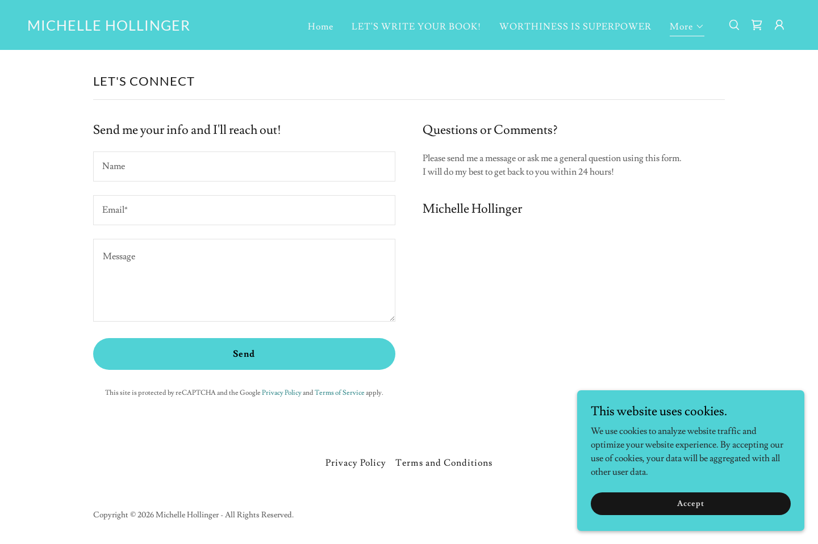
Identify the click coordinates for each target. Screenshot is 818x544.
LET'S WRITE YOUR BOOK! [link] (416, 26)
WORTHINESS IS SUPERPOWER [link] (575, 26)
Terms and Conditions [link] (443, 463)
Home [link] (320, 26)
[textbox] (244, 166)
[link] (108, 27)
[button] (687, 28)
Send (244, 354)
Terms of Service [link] (340, 393)
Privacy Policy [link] (282, 393)
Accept (690, 503)
